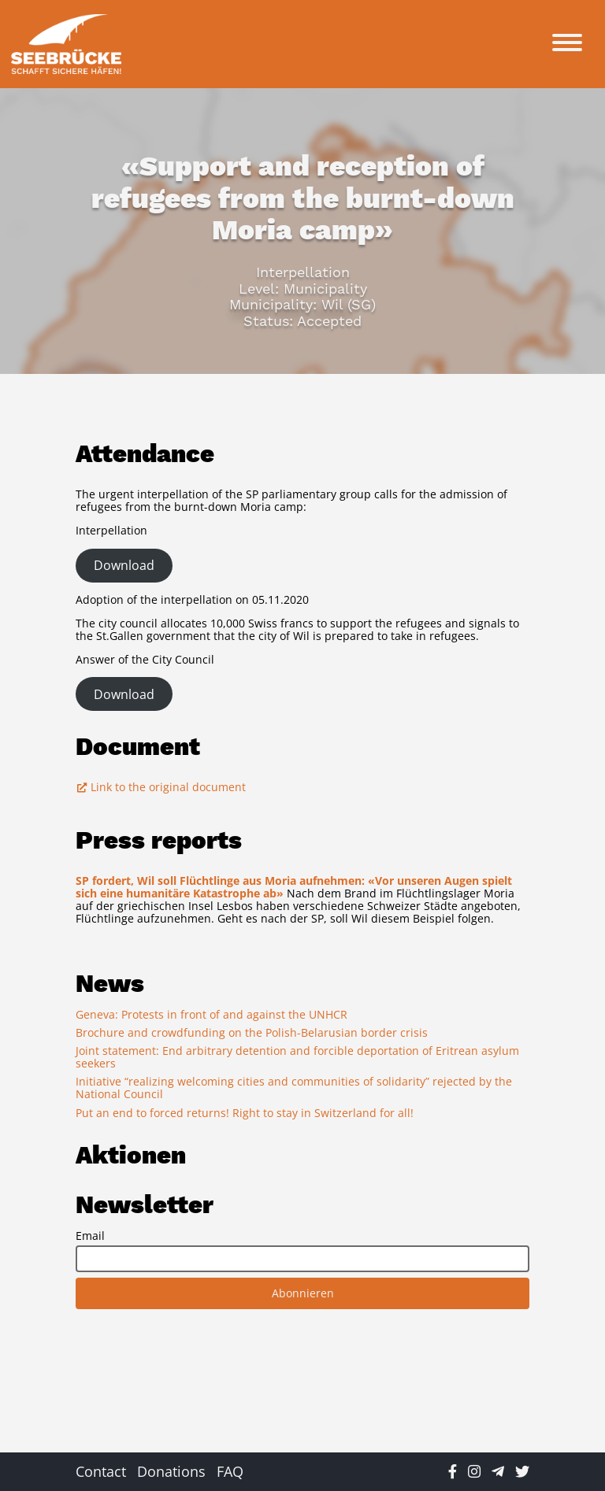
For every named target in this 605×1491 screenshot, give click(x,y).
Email (90, 1236)
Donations (171, 1471)
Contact (101, 1471)
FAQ (230, 1471)
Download (124, 565)
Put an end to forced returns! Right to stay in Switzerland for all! (245, 1112)
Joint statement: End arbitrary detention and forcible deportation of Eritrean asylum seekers (297, 1057)
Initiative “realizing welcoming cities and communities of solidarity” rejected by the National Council (294, 1087)
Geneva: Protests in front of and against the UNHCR (211, 1014)
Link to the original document (161, 786)
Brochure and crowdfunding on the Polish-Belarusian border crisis (252, 1032)
